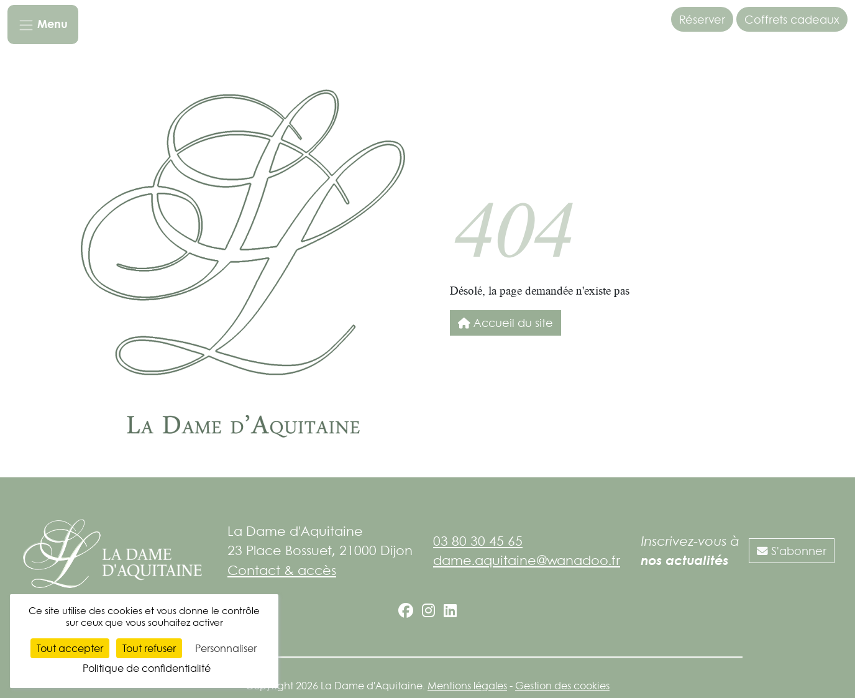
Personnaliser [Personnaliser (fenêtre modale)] (226, 648)
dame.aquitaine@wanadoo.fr (526, 560)
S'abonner (791, 551)
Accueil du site (505, 322)
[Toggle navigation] (42, 24)
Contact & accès (281, 570)
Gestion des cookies (562, 685)
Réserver (702, 19)
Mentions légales (467, 685)
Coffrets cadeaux (791, 19)
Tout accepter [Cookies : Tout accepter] (70, 648)
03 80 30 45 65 (478, 541)
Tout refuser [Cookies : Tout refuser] (149, 648)
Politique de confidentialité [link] (147, 668)
